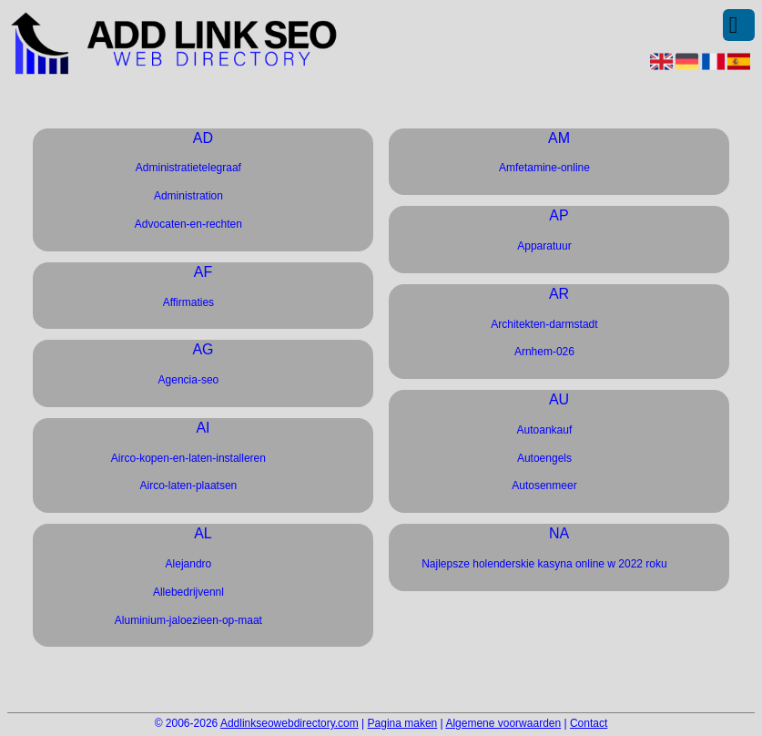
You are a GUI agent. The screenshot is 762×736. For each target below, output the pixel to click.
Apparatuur (544, 246)
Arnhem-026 (544, 351)
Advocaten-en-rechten (188, 224)
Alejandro (189, 563)
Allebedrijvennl (188, 592)
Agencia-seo (188, 379)
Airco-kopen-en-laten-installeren (188, 458)
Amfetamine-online (544, 167)
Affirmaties (188, 302)
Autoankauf (545, 430)
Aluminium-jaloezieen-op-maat (188, 620)
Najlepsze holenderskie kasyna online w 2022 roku (544, 563)
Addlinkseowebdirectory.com (289, 723)
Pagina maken (403, 723)
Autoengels (544, 458)
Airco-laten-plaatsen (189, 485)
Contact (588, 723)
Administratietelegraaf (188, 167)
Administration (188, 195)
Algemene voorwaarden (503, 723)
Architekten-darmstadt (544, 324)
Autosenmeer (544, 485)
